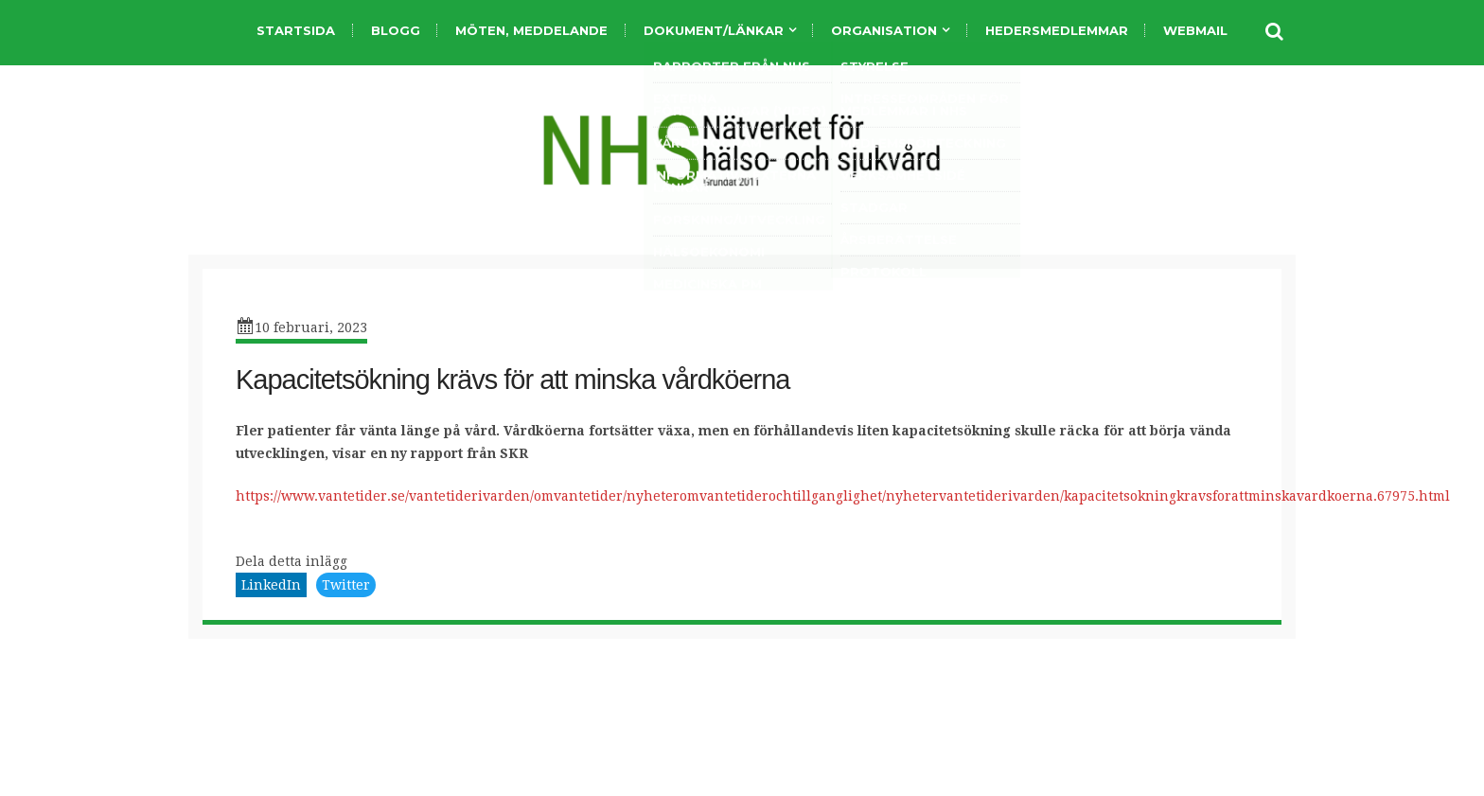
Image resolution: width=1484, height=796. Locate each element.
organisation (884, 30)
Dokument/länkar (714, 30)
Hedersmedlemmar (1056, 30)
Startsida (295, 30)
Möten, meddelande (531, 30)
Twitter (346, 585)
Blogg (395, 30)
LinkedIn (271, 585)
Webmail (1195, 30)
